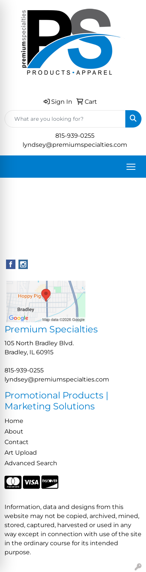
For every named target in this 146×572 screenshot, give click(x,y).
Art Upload (21, 452)
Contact (17, 442)
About (14, 431)
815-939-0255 (74, 135)
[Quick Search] (65, 119)
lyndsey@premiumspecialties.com (75, 144)
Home (14, 420)
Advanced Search (31, 463)
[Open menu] (130, 166)
